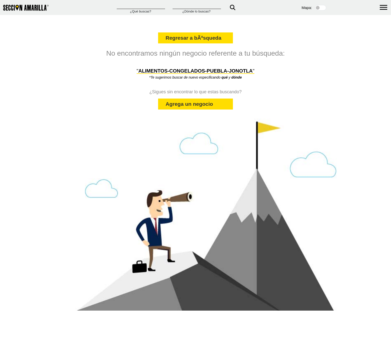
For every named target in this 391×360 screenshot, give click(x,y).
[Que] (141, 6)
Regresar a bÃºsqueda (193, 38)
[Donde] (197, 6)
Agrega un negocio (189, 104)
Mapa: (307, 7)
